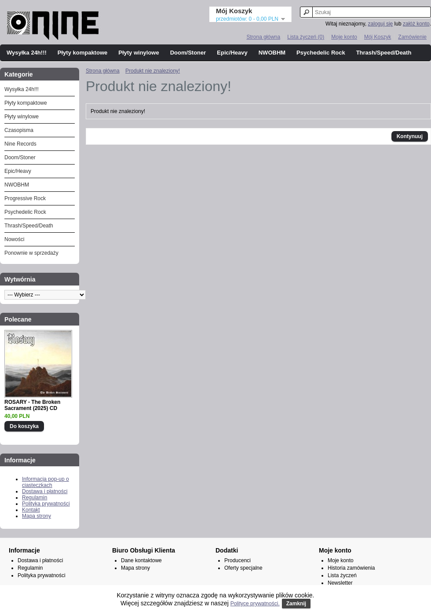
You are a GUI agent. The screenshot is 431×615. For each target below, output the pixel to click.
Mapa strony (36, 516)
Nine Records (20, 144)
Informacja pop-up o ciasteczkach (45, 482)
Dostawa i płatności (44, 491)
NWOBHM (272, 52)
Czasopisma (18, 130)
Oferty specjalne (243, 568)
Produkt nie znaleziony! (152, 71)
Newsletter (340, 583)
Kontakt (31, 510)
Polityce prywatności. (255, 603)
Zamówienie (412, 37)
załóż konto (416, 24)
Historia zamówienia (351, 568)
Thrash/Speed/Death (384, 52)
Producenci (237, 560)
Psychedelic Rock (320, 52)
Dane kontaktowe (141, 560)
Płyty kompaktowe (82, 52)
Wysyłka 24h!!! (27, 52)
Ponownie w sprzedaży (31, 253)
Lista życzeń (342, 575)
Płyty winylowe (138, 52)
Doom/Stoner (188, 52)
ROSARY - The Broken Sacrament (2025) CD (32, 405)
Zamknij (296, 603)
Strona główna (263, 37)
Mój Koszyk (377, 37)
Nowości (14, 239)
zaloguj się (380, 24)
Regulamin (34, 497)
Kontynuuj (410, 136)
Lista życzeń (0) (305, 37)
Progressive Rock (25, 198)
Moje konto (344, 37)
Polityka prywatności (46, 504)
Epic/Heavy (232, 52)
